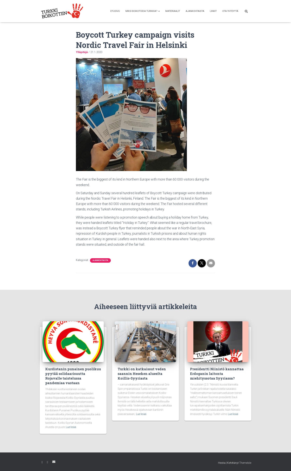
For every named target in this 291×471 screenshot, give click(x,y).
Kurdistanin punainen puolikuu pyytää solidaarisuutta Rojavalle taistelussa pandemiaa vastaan (73, 376)
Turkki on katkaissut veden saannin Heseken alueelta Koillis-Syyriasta (142, 373)
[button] (159, 11)
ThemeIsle (245, 462)
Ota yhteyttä (230, 11)
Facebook (42, 462)
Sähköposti (53, 461)
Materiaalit (172, 11)
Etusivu (115, 11)
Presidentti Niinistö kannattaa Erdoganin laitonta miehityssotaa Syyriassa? (217, 373)
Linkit (213, 11)
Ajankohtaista (195, 11)
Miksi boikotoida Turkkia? (142, 11)
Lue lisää (71, 427)
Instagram (47, 462)
